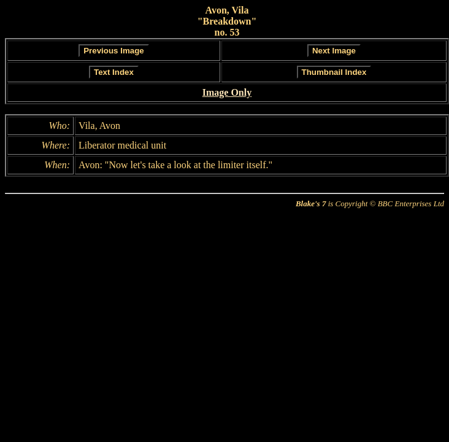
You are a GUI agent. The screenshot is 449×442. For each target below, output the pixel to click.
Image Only (226, 92)
